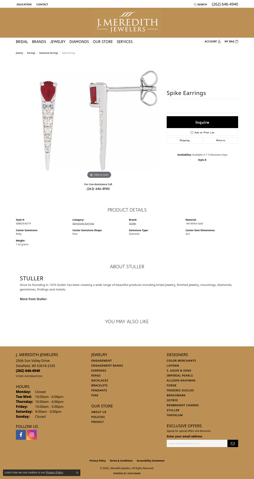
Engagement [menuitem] (101, 360)
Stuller (132, 223)
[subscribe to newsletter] (232, 443)
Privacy (97, 422)
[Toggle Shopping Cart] (231, 42)
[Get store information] (29, 376)
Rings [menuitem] (96, 375)
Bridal (22, 41)
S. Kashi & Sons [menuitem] (179, 370)
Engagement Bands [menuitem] (107, 365)
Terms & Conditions (121, 460)
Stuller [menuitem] (173, 410)
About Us (98, 412)
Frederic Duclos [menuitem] (180, 390)
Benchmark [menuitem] (176, 395)
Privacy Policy (97, 460)
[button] (24, 4)
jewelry (19, 53)
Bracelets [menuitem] (99, 385)
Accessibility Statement (151, 460)
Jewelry (57, 41)
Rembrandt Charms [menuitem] (183, 405)
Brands (39, 41)
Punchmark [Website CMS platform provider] (134, 473)
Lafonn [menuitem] (173, 365)
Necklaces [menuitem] (99, 380)
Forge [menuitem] (172, 385)
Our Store (103, 41)
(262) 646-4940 (98, 189)
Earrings (31, 53)
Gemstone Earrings (48, 53)
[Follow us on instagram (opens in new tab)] (32, 435)
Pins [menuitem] (94, 395)
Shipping (185, 140)
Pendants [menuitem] (99, 390)
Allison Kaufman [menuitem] (181, 380)
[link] (42, 4)
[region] (99, 119)
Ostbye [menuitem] (172, 400)
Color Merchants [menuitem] (181, 360)
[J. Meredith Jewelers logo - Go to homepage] (127, 23)
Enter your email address (184, 436)
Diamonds (79, 41)
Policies (98, 417)
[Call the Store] (28, 370)
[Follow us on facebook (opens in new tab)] (21, 435)
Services (125, 41)
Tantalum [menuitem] (175, 415)
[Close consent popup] (77, 472)
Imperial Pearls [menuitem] (180, 375)
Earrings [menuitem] (98, 370)
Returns (220, 140)
